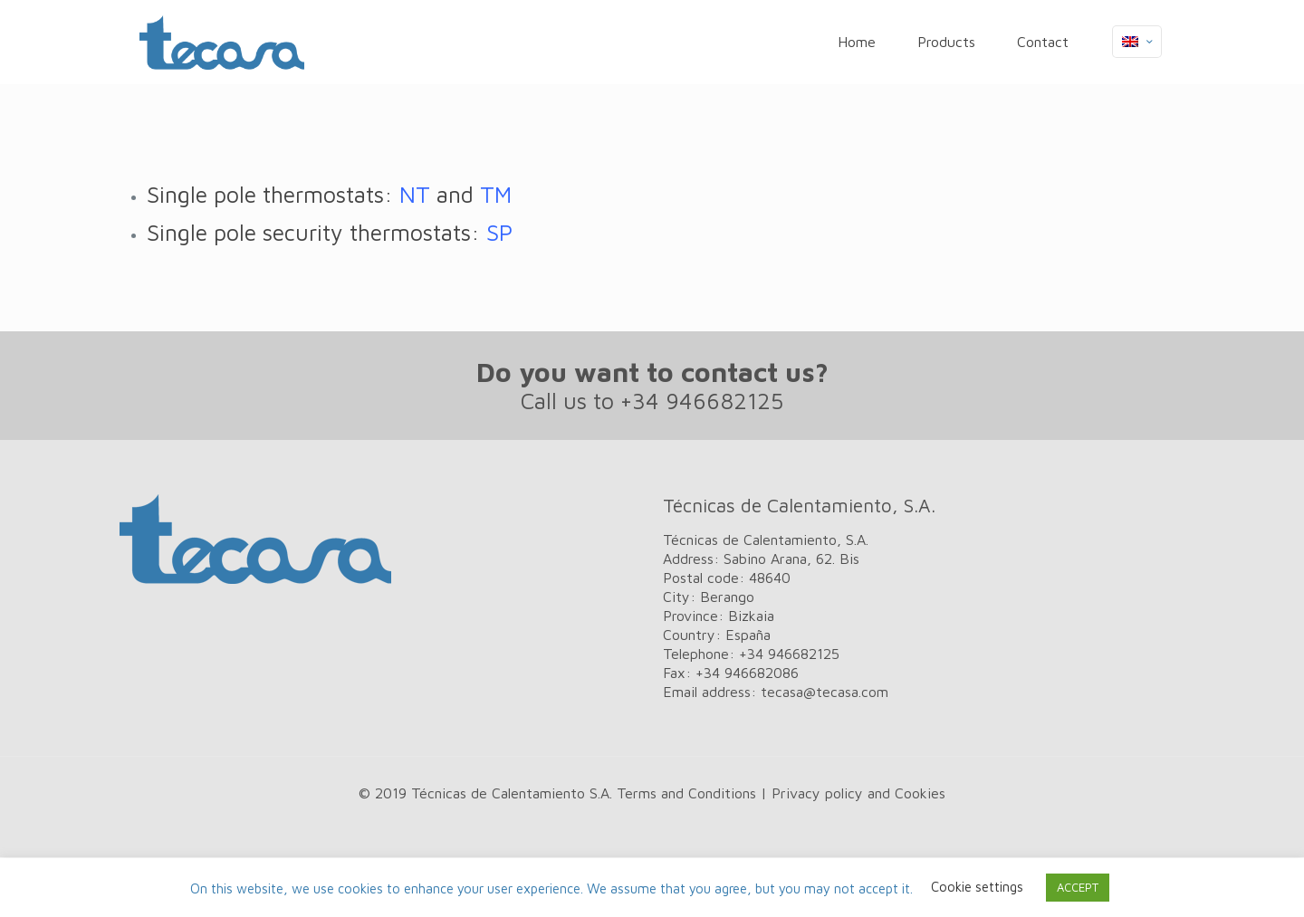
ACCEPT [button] (1077, 887)
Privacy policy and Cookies (858, 793)
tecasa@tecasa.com (824, 691)
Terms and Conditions (686, 793)
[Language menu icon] (1137, 41)
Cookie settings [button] (977, 886)
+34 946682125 (701, 400)
